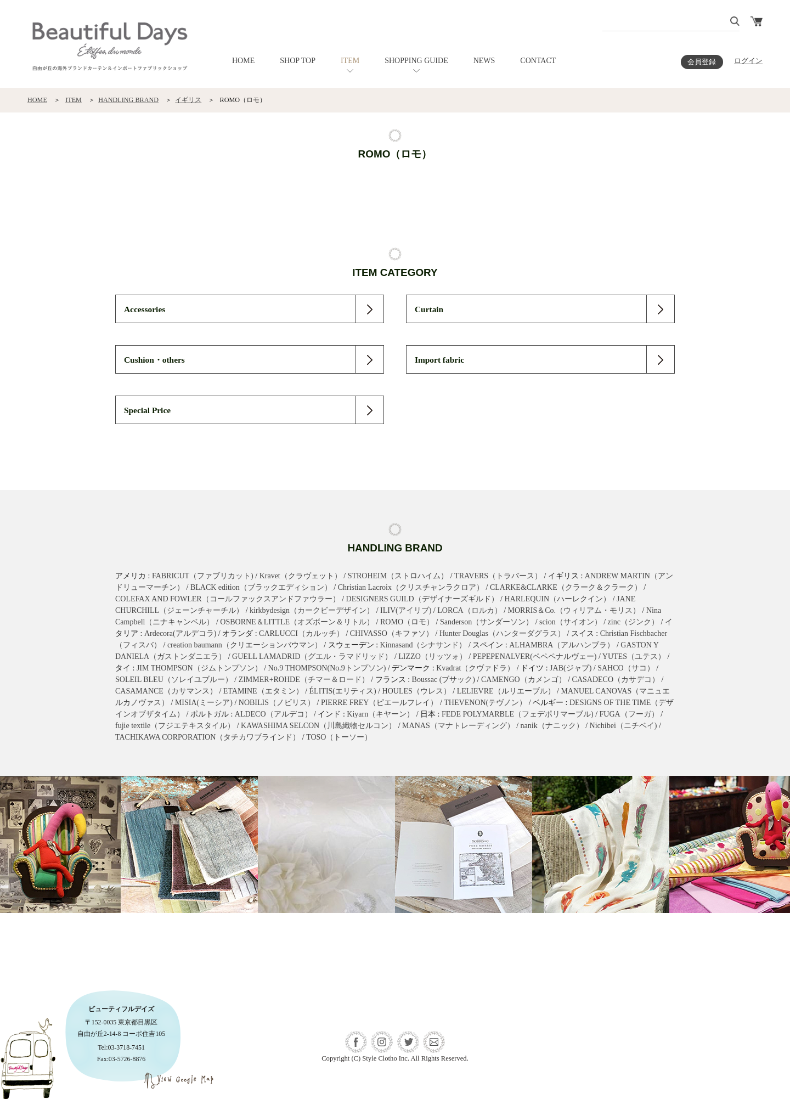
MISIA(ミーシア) (204, 702)
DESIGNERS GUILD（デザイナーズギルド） (422, 599)
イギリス (188, 100)
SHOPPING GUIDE (416, 61)
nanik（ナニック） (552, 726)
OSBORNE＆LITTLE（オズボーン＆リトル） (297, 622)
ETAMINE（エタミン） (263, 691)
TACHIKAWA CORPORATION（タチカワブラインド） (207, 737)
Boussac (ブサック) (444, 679)
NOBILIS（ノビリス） (277, 702)
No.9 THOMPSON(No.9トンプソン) (327, 668)
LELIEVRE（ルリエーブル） (506, 691)
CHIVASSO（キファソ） (391, 633)
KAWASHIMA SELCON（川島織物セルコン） (318, 726)
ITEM (350, 61)
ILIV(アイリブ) (405, 610)
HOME (243, 61)
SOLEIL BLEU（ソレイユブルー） (174, 679)
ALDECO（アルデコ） (273, 714)
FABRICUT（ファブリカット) (202, 576)
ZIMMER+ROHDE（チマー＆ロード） (304, 679)
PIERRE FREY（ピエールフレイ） (379, 702)
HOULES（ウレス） (416, 691)
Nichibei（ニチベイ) (623, 726)
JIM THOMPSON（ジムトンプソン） (199, 668)
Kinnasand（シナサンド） (423, 645)
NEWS (484, 61)
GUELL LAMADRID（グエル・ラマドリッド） (312, 656)
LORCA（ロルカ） (469, 610)
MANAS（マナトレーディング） (458, 726)
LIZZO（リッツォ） (432, 656)
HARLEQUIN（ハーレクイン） (557, 599)
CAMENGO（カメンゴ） (523, 679)
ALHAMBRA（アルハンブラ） (561, 645)
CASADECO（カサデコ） (615, 679)
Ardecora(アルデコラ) (180, 633)
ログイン (748, 61)
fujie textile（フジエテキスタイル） (175, 726)
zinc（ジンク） (633, 622)
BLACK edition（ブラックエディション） (261, 587)
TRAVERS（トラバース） (498, 576)
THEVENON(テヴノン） (485, 702)
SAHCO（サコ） (625, 668)
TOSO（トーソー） (339, 737)
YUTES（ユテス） (633, 656)
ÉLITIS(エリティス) (342, 691)
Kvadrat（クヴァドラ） (475, 668)
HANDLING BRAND (128, 100)
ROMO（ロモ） (407, 622)
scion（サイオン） (570, 622)
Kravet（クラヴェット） (300, 576)
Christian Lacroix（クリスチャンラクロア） (411, 587)
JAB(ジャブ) (570, 668)
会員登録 (701, 62)
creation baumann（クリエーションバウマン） (244, 645)
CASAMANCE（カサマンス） (166, 691)
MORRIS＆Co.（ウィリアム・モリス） (574, 610)
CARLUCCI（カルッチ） (301, 633)
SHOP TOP (297, 61)
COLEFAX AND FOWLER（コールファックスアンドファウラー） (227, 599)
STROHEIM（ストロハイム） (398, 576)
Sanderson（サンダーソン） (486, 622)
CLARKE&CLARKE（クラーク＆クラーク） (566, 587)
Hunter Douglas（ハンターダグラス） (502, 633)
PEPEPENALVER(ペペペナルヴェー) (535, 656)
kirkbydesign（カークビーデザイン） (312, 610)
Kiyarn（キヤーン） (380, 714)
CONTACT (538, 61)
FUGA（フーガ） (629, 714)
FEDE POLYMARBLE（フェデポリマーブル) (518, 714)
